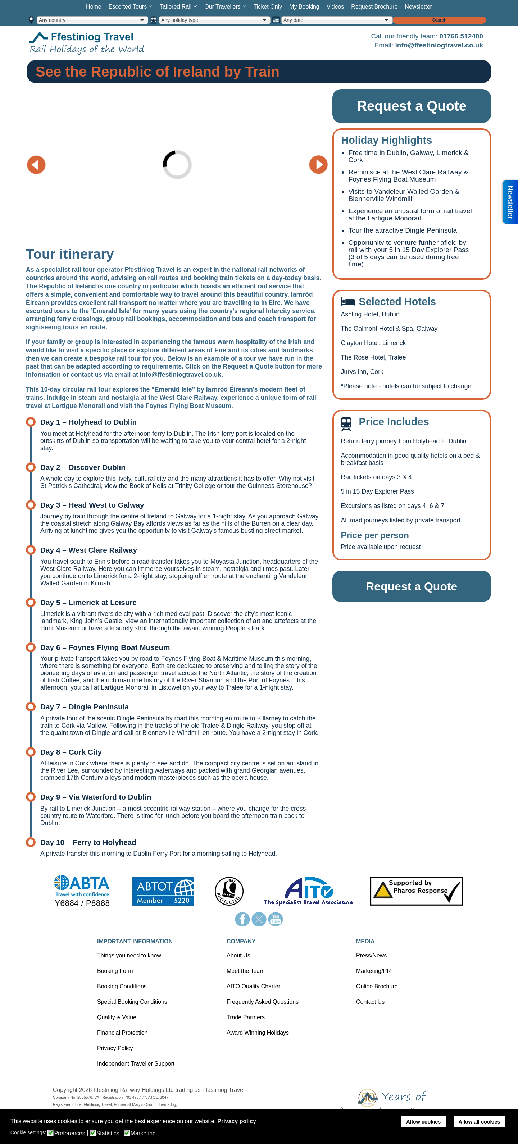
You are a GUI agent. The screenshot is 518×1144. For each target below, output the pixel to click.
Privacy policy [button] (236, 1121)
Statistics (107, 1133)
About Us (238, 955)
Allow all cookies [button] (479, 1122)
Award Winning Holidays (258, 1033)
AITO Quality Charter (253, 986)
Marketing (143, 1133)
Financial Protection (122, 1033)
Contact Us (370, 1002)
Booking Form (115, 971)
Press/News (371, 955)
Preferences (69, 1133)
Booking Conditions (122, 986)
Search (439, 20)
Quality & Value (116, 1017)
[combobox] (92, 20)
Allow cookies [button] (423, 1122)
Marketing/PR (373, 971)
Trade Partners (246, 1017)
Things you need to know (129, 955)
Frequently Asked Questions (263, 1002)
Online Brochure (377, 986)
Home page (98, 43)
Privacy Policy (115, 1048)
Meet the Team (246, 971)
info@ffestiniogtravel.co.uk (439, 45)
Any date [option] (293, 20)
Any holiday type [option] (179, 20)
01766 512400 (461, 36)
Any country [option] (52, 20)
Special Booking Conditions (132, 1002)
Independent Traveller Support (135, 1064)
